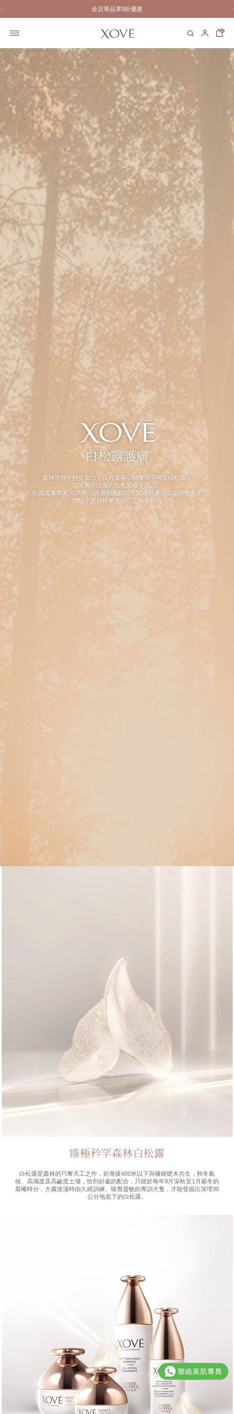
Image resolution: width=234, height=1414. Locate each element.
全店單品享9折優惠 (117, 9)
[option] (117, 9)
